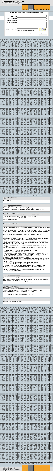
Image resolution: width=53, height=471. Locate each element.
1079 (39, 92)
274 (18, 51)
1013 (4, 89)
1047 (51, 90)
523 (35, 63)
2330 (13, 170)
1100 (48, 93)
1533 (51, 120)
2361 (51, 171)
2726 (23, 195)
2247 (33, 164)
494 (18, 62)
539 (21, 64)
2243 (22, 164)
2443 (28, 177)
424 (9, 59)
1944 (42, 146)
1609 (10, 125)
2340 (42, 170)
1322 (13, 108)
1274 (31, 104)
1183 (28, 99)
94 (11, 42)
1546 (36, 121)
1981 (45, 148)
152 (42, 44)
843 (11, 80)
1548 (42, 121)
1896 (7, 143)
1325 (22, 108)
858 (47, 80)
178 (52, 45)
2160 (42, 159)
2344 (1, 171)
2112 (7, 157)
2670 (7, 191)
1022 (31, 89)
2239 (10, 164)
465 (2, 61)
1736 (13, 133)
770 (47, 75)
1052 (13, 91)
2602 (19, 187)
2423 (22, 176)
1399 (28, 112)
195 (40, 46)
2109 (51, 156)
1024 (36, 89)
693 (21, 72)
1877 (4, 142)
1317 (51, 107)
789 (40, 76)
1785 (51, 135)
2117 (22, 157)
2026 (19, 151)
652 (28, 70)
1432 (19, 114)
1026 (42, 89)
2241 (16, 164)
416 (42, 58)
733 (11, 74)
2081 (22, 154)
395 (44, 56)
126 (32, 43)
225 (6, 49)
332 (52, 53)
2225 (22, 163)
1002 (25, 88)
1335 (51, 108)
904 (52, 82)
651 (25, 70)
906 (4, 83)
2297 (22, 168)
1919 (22, 144)
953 (11, 85)
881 (49, 81)
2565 (16, 184)
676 (32, 71)
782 (23, 76)
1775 (22, 135)
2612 (48, 187)
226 (9, 49)
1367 (39, 110)
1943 (39, 146)
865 (11, 81)
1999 (45, 149)
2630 (48, 188)
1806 (7, 138)
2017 (45, 150)
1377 (16, 111)
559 (16, 65)
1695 (51, 130)
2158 (36, 159)
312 (4, 53)
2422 (19, 176)
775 (6, 76)
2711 (22, 193)
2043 (16, 152)
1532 (48, 120)
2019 (51, 150)
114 (4, 43)
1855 (45, 140)
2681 (39, 191)
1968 (7, 148)
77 (32, 41)
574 (52, 65)
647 (16, 70)
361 (16, 55)
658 (42, 70)
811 (40, 78)
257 (30, 50)
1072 (19, 92)
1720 (19, 132)
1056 (25, 91)
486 (52, 61)
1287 (16, 105)
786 (32, 76)
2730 (35, 195)
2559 (51, 183)
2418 (7, 176)
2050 (36, 152)
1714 (1, 132)
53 (40, 40)
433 (30, 59)
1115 (39, 94)
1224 (42, 101)
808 (32, 78)
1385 (39, 111)
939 (30, 84)
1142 (13, 96)
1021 (28, 89)
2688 (7, 192)
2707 (10, 193)
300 (28, 52)
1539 (16, 121)
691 (16, 72)
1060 (36, 91)
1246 (1, 103)
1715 (4, 132)
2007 (16, 150)
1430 (13, 114)
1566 (42, 122)
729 (2, 74)
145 (25, 44)
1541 (22, 121)
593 (44, 66)
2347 (10, 171)
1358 (13, 110)
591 (40, 66)
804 (23, 78)
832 (37, 79)
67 (14, 41)
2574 (42, 184)
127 (35, 43)
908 (9, 83)
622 (9, 69)
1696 (1, 131)
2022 (7, 151)
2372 (31, 172)
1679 (4, 130)
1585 (45, 123)
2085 (33, 154)
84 (45, 41)
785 (30, 76)
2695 (28, 192)
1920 (25, 144)
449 (16, 60)
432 (28, 59)
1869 (33, 141)
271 (11, 51)
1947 (51, 146)
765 (35, 75)
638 (47, 69)
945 (44, 84)
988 (42, 86)
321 (25, 53)
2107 (45, 156)
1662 (7, 129)
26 (42, 39)
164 (18, 45)
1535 (4, 121)
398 (52, 56)
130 (42, 43)
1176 (7, 99)
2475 (16, 179)
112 (52, 42)
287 (49, 51)
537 (16, 64)
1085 (4, 93)
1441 (45, 114)
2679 (33, 191)
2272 (1, 167)
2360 (48, 171)
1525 (28, 120)
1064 (48, 91)
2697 (33, 192)
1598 (31, 124)
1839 (51, 139)
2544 (7, 183)
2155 (28, 159)
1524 (25, 120)
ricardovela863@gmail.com (13, 223)
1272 (25, 104)
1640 (48, 127)
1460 (48, 115)
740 (28, 74)
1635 (33, 127)
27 (44, 39)
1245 (51, 102)
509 (2, 63)
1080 (42, 92)
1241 (39, 102)
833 (40, 79)
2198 (48, 161)
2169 (16, 160)
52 (38, 40)
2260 (19, 166)
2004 (7, 150)
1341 (16, 109)
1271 (22, 104)
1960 (36, 147)
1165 (28, 98)
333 (2, 54)
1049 (4, 91)
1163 (22, 98)
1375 (10, 111)
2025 (16, 151)
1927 (45, 144)
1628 (13, 127)
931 (11, 84)
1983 (51, 148)
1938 (25, 146)
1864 (19, 141)
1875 (51, 141)
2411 (39, 174)
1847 (22, 140)
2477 (22, 179)
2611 (45, 187)
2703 (51, 192)
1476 (42, 117)
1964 (48, 147)
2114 (13, 157)
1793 (22, 137)
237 (35, 49)
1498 (1, 119)
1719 (16, 132)
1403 (39, 112)
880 (47, 81)
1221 (33, 101)
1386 (42, 111)
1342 (19, 109)
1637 (39, 127)
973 (6, 86)
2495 (22, 180)
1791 (16, 137)
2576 (48, 184)
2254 (1, 166)
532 (4, 64)
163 (16, 45)
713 (16, 73)
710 (9, 73)
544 (32, 64)
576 (4, 66)
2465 (39, 178)
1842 (7, 140)
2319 (33, 169)
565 (30, 65)
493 (16, 62)
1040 (31, 90)
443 (2, 60)
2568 (25, 184)
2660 (31, 190)
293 (11, 52)
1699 (10, 131)
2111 (4, 157)
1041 (33, 90)
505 (44, 62)
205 (11, 47)
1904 (31, 143)
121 (21, 43)
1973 (22, 148)
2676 (25, 191)
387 (25, 56)
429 (21, 59)
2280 (25, 167)
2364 (7, 172)
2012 (31, 150)
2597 (4, 187)
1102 (1, 94)
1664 (13, 129)
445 (6, 60)
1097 (39, 93)
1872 (42, 141)
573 (49, 65)
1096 (36, 93)
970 (52, 85)
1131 (33, 95)
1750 (1, 134)
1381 (28, 111)
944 (42, 84)
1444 (1, 115)
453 (25, 60)
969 (49, 85)
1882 (19, 142)
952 (9, 85)
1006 (36, 88)
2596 (1, 187)
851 (30, 80)
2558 (48, 183)
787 (35, 76)
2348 (13, 171)
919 (35, 83)
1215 (16, 101)
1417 (28, 113)
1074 (25, 92)
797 (6, 78)
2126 (48, 157)
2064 (25, 153)
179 (2, 46)
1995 (33, 149)
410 (28, 58)
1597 (28, 124)
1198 (19, 100)
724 (42, 73)
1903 (28, 143)
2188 (19, 161)
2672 (13, 191)
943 (40, 84)
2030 (31, 151)
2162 (48, 159)
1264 (1, 104)
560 (18, 65)
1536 (7, 121)
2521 (45, 181)
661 (49, 70)
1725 (33, 132)
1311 (33, 107)
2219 (4, 163)
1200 (25, 100)
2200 (1, 162)
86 (49, 41)
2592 (42, 186)
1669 (28, 129)
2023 (10, 151)
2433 (51, 176)
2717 (39, 193)
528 (47, 63)
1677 (51, 129)
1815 (33, 138)
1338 (7, 109)
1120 (1, 95)
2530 (19, 182)
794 (52, 76)
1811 (22, 138)
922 (42, 83)
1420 (36, 113)
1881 (16, 142)
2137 (28, 158)
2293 (10, 168)
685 (2, 72)
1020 (25, 89)
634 (37, 69)
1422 (42, 113)
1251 (16, 103)
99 (21, 42)
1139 (4, 96)
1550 (48, 121)
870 (23, 81)
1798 (36, 137)
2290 (1, 168)
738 (23, 74)
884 (4, 82)
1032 (7, 90)
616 (47, 68)
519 (25, 63)
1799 (39, 137)
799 (11, 78)
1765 (45, 134)
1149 (33, 96)
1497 (51, 118)
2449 (45, 177)
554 (4, 65)
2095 (10, 156)
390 (32, 56)
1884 (25, 142)
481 (40, 61)
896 (32, 82)
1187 (39, 99)
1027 (45, 89)
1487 (22, 118)
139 (11, 44)
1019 (22, 89)
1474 (36, 117)
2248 (36, 164)
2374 (36, 172)
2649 (51, 189)
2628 (42, 188)
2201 (4, 162)
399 (2, 58)
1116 (42, 94)
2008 (19, 150)
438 (42, 59)
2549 (22, 183)
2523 (51, 181)
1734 (7, 133)
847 (21, 80)
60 (1, 41)
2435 (4, 177)
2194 (36, 161)
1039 (28, 90)
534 (9, 64)
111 (49, 42)
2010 (25, 150)
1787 (4, 137)
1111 (28, 94)
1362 (25, 110)
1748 (48, 133)
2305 (45, 168)
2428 (36, 176)
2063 (22, 153)
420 (52, 58)
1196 (13, 100)
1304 (13, 107)
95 (13, 42)
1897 (10, 143)
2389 (28, 173)
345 (30, 54)
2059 (10, 153)
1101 (51, 93)
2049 (33, 152)
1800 (42, 137)
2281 (28, 167)
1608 (7, 125)
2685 (51, 191)
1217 (22, 101)
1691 (39, 130)
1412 (13, 113)
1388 (48, 111)
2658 (25, 190)
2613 (51, 187)
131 (44, 43)
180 (4, 46)
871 (25, 81)
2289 (51, 167)
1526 (31, 120)
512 (9, 63)
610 (32, 68)
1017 (16, 89)
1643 (4, 128)
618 (52, 68)
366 (28, 55)
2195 (39, 161)
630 (28, 69)
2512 (19, 181)
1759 (28, 134)
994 (4, 88)
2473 (10, 179)
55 (44, 40)
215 (35, 47)
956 (18, 85)
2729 (32, 195)
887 (11, 82)
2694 (25, 192)
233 (25, 49)
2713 (28, 193)
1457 (39, 115)
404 (14, 58)
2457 (16, 178)
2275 (10, 167)
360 (14, 55)
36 (8, 40)
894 (28, 82)
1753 (10, 134)
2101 (28, 156)
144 (23, 44)
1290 (25, 105)
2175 (33, 160)
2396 (48, 173)
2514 (25, 181)
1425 (51, 113)
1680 (7, 130)
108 (42, 42)
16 (24, 39)
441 (49, 59)
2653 (10, 190)
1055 (22, 91)
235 (30, 49)
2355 (33, 171)
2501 (39, 180)
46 (27, 40)
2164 (1, 160)
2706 (7, 193)
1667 (22, 129)
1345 (28, 109)
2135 (22, 158)
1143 (16, 96)
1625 (4, 127)
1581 (33, 123)
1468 (19, 117)
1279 (45, 104)
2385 (16, 173)
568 (37, 65)
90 (4, 42)
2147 (4, 159)
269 (6, 51)
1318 (1, 108)
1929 (51, 144)
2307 (51, 168)
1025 (39, 89)
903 (49, 82)
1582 (36, 123)
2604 (25, 187)
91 (6, 42)
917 (30, 83)
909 (11, 83)
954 (14, 85)
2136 (25, 158)
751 (2, 75)
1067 (4, 92)
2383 (10, 173)
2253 (51, 164)
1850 (31, 140)
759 (21, 75)
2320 (36, 169)
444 (4, 60)
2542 (1, 183)
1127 (22, 95)
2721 (51, 193)
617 (49, 68)
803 (21, 78)
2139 (33, 158)
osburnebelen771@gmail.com (12, 213)
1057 (28, 91)
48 (31, 40)
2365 (10, 172)
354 (52, 54)
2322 (42, 169)
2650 (1, 190)
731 (6, 74)
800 (14, 78)
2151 (16, 159)
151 (40, 44)
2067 (33, 153)
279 (30, 51)
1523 (22, 120)
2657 (22, 190)
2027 (22, 151)
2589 (33, 186)
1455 (33, 115)
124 (28, 43)
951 (6, 85)
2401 (10, 174)
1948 (1, 147)
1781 (39, 135)
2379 (51, 172)
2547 (16, 183)
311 (2, 53)
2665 (45, 190)
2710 (19, 193)
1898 (13, 143)
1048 (1, 91)
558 (14, 65)
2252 (48, 164)
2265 (33, 166)
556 (9, 65)
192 (32, 46)
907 (6, 83)
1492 (36, 118)
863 (6, 81)
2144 (48, 158)
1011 (51, 88)
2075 (4, 154)
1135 (45, 95)
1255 (28, 103)
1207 (45, 100)
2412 (42, 174)
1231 (10, 102)
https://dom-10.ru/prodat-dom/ (11, 300)
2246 (31, 164)
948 (52, 84)
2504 (48, 180)
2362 (1, 172)
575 (2, 66)
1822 (1, 139)
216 (37, 47)
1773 (16, 135)
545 (35, 64)
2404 (19, 174)
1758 (25, 134)
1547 (39, 121)
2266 (36, 166)
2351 (22, 171)
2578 (1, 186)
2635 (10, 189)
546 (37, 64)
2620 (19, 188)
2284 (36, 167)
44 (23, 40)
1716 (7, 132)
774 (4, 76)
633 (35, 69)
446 (9, 60)
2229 (33, 163)
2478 (25, 179)
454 (28, 60)
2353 (28, 171)
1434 (25, 114)
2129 (4, 158)
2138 (31, 158)
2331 (16, 170)
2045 (22, 152)
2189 (22, 161)
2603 (22, 187)
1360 (19, 110)
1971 (16, 148)
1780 (36, 135)
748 (47, 74)
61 (3, 41)
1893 (51, 142)
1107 (16, 94)
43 (21, 40)
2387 (22, 173)
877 (40, 81)
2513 (22, 181)
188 (23, 46)
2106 (42, 156)
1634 (31, 127)
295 (16, 52)
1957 (28, 147)
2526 (7, 182)
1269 (16, 104)
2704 (1, 193)
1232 (13, 102)
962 (32, 85)
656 (37, 70)
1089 (16, 93)
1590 (7, 124)
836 (47, 79)
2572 (36, 184)
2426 (31, 176)
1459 (45, 115)
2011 (28, 150)
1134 (42, 95)
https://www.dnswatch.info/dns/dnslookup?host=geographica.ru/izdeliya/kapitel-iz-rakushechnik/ (25, 214)
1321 (10, 108)
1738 (19, 133)
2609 (39, 187)
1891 (45, 142)
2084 (31, 154)
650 (23, 70)
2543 (4, 183)
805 (25, 78)
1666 (19, 129)
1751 (4, 134)
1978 (36, 148)
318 (18, 53)
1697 (4, 131)
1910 (48, 143)
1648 (19, 128)
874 (32, 81)
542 (28, 64)
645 (11, 70)
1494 (42, 118)
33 (3, 40)
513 (11, 63)
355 (2, 55)
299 (25, 52)
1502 (13, 119)
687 (6, 72)
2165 (4, 160)
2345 (4, 171)
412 (32, 58)
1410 (7, 113)
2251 (45, 164)
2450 (48, 177)
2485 (45, 179)
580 (14, 66)
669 (16, 71)
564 (28, 65)
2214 (42, 162)
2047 (28, 152)
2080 (19, 154)
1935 (16, 146)
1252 (19, 103)
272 (14, 51)
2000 (48, 149)
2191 (28, 161)
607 (25, 68)
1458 (42, 115)
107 (40, 42)
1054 (19, 91)
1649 (22, 128)
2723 (15, 195)
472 (18, 61)
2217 (51, 162)
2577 (51, 184)
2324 (48, 169)
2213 (39, 162)
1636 (36, 127)
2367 (16, 172)
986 (37, 86)
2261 (22, 166)
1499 (4, 119)
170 (32, 45)
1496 (48, 118)
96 (15, 42)
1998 (42, 149)
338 (14, 54)
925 (49, 83)
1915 (10, 144)
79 (36, 41)
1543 (28, 121)
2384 (13, 173)
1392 (7, 112)
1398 (25, 112)
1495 (45, 118)
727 (49, 73)
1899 (16, 143)
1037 (22, 90)
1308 (25, 107)
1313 (39, 107)
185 (16, 46)
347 (35, 54)
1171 (45, 98)
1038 (25, 90)
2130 (7, 158)
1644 (7, 128)
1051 (10, 91)
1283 (4, 105)
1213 (10, 101)
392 (37, 56)
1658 (48, 128)
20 (31, 39)
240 (42, 49)
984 (32, 86)
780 (18, 76)
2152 (19, 159)
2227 (28, 163)
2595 (51, 186)
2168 (13, 160)
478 (32, 61)
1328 (31, 108)
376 (52, 55)
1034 (13, 90)
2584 (19, 186)
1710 (42, 131)
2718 (42, 193)
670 (18, 71)
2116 (19, 157)
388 (28, 56)
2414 (48, 174)
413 (35, 58)
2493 (16, 180)
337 (11, 54)
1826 (13, 139)
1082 (48, 92)
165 (21, 45)
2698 (36, 192)
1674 (42, 129)
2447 (39, 177)
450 (18, 60)
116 (9, 43)
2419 (10, 176)
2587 (28, 186)
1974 (25, 148)
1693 (45, 130)
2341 (45, 170)
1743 (33, 133)
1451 (22, 115)
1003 (27, 88)
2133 (16, 158)
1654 (36, 128)
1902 (25, 143)
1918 (19, 144)
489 (6, 62)
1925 (39, 144)
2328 (7, 170)
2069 (39, 153)
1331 (39, 108)
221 (49, 47)
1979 (39, 148)
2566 (19, 184)
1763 (39, 134)
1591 (10, 124)
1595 (22, 124)
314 (9, 53)
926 (52, 83)
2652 (7, 190)
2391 (33, 173)
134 (52, 43)
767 (40, 75)
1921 (28, 144)
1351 (45, 109)
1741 (28, 133)
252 (18, 50)
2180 (48, 160)
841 (6, 80)
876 (37, 81)
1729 (45, 132)
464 (52, 60)
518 (23, 63)
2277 (16, 167)
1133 (39, 95)
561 (21, 65)
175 (44, 45)
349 (40, 54)
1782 (42, 135)
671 (21, 71)
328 (42, 53)
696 (28, 72)
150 (37, 44)
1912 (1, 144)
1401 (33, 112)
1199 (22, 100)
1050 (7, 91)
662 (52, 70)
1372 (1, 111)
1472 (31, 117)
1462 (1, 117)
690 (14, 72)
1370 (48, 110)
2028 (25, 151)
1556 (13, 122)
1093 (28, 93)
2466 (42, 178)
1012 (1, 89)
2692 (19, 192)
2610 (42, 187)
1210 (1, 101)
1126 (19, 95)
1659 (51, 128)
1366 (36, 110)
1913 (4, 144)
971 (2, 86)
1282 (1, 105)
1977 (33, 148)
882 (52, 81)
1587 (51, 123)
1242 (42, 102)
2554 (36, 183)
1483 (10, 118)
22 (35, 39)
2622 (25, 188)
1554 (7, 122)
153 (44, 44)
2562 (7, 184)
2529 (16, 182)
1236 (25, 102)
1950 (7, 147)
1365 (33, 110)
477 (30, 61)
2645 (39, 189)
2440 (19, 177)
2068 (36, 153)
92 (8, 42)
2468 (48, 178)
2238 (7, 164)
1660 (1, 129)
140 (14, 44)
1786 (1, 137)
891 (21, 82)
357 (6, 55)
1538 (13, 121)
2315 (22, 169)
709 (6, 73)
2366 (13, 172)
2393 (39, 173)
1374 (7, 111)
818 (4, 79)
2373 (33, 172)
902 (47, 82)
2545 (10, 183)
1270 (19, 104)
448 (14, 60)
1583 (39, 123)
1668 (25, 129)
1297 (45, 105)
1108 (19, 94)
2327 (4, 170)
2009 (22, 150)
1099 (45, 93)
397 (49, 56)
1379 (22, 111)
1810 (19, 138)
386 (23, 56)
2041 (10, 152)
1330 (36, 108)
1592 (13, 124)
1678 (1, 130)
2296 (19, 168)
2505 (51, 180)
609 (30, 68)
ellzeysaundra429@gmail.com (14, 275)
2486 (48, 179)
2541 (51, 182)
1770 (7, 135)
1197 (16, 100)
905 (2, 83)
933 (16, 84)
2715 (33, 193)
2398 (1, 174)
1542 (25, 121)
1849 (28, 140)
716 (23, 73)
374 (47, 55)
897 (35, 82)
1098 (42, 93)
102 (28, 42)
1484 (13, 118)
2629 (45, 188)
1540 (19, 121)
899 (40, 82)
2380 (1, 173)
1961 (39, 147)
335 (6, 54)
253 (21, 50)
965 (40, 85)
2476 (19, 179)
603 (16, 68)
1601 (39, 124)
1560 (25, 122)
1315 (45, 107)
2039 (4, 152)
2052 (42, 152)
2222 (13, 163)
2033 (39, 151)
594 (47, 66)
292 (9, 52)
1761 (33, 134)
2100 (25, 156)
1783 (45, 135)
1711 (45, 131)
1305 (16, 107)
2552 (31, 183)
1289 (22, 105)
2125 (45, 157)
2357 (39, 171)
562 (23, 65)
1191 (51, 99)
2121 (33, 157)
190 (28, 46)
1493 (39, 118)
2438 (13, 177)
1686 (25, 130)
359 (11, 55)
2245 (28, 164)
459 (40, 60)
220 (47, 47)
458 (37, 60)
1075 (28, 92)
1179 (16, 99)
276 (23, 51)
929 (6, 84)
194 (37, 46)
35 (7, 40)
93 (10, 42)
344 (28, 54)
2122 (36, 157)
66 (12, 41)
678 (37, 71)
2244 (25, 164)
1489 (28, 118)
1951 (10, 147)
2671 (10, 191)
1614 (25, 125)
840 (4, 80)
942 (37, 84)
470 (14, 61)
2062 (19, 153)
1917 (16, 144)
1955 (22, 147)
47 (29, 40)
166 (23, 45)
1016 (13, 89)
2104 (36, 156)
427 (16, 59)
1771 (10, 135)
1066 (1, 92)
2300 (31, 168)
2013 (33, 150)
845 (16, 80)
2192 (31, 161)
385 (21, 56)
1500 (7, 119)
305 (40, 52)
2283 (33, 167)
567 (35, 65)
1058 (31, 91)
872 (28, 81)
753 (6, 75)
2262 (25, 166)
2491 (10, 180)
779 (16, 76)
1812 (25, 138)
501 (35, 62)
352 (47, 54)
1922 (31, 144)
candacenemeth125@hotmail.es (14, 205)
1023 (33, 89)
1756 (19, 134)
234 (28, 49)
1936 (19, 146)
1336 (1, 109)
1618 (36, 125)
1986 (7, 149)
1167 (33, 98)
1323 (16, 108)
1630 (19, 127)
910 (14, 83)
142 (18, 44)
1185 (33, 99)
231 (21, 49)
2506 (1, 181)
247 (6, 50)
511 (6, 63)
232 (23, 49)
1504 (19, 119)
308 (47, 52)
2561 (4, 184)
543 (30, 64)
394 (42, 56)
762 (28, 75)
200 (52, 46)
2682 (42, 191)
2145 (51, 158)
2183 (4, 161)
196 (42, 46)
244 (52, 49)
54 (42, 40)
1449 (16, 115)
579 (11, 66)
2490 (7, 180)
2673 (16, 191)
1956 (25, 147)
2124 (42, 157)
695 (25, 72)
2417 (4, 176)
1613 (22, 125)
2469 (51, 178)
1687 (28, 130)
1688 (31, 130)
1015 (10, 89)
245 (2, 50)
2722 (12, 195)
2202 (7, 162)
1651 (28, 128)
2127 (51, 157)
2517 (33, 181)
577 (6, 66)
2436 (7, 177)
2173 (28, 160)
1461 (51, 115)
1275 (33, 104)
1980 (42, 148)
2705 (4, 193)
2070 (42, 153)
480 (37, 61)
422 (4, 59)
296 (18, 52)
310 (52, 52)
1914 (7, 144)
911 (16, 83)
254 (23, 50)
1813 (28, 138)
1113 (33, 94)
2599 (10, 187)
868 (18, 81)
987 (40, 86)
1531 (45, 120)
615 (44, 68)
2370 (25, 172)
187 (21, 46)
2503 (45, 180)
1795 (28, 137)
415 (40, 58)
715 (21, 73)
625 (16, 69)
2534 (31, 182)
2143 (45, 158)
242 (47, 49)
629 (25, 69)
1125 (16, 95)
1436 (31, 114)
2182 (1, 161)
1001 (22, 88)
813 (44, 78)
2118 (25, 157)
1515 (51, 119)
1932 (7, 146)
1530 (42, 120)
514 (14, 63)
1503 (16, 119)
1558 (19, 122)
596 (52, 66)
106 (37, 42)
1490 (31, 118)
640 (52, 69)
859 (49, 80)
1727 (39, 132)
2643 (33, 189)
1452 (25, 115)
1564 (36, 122)
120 (18, 43)
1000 (19, 88)
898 (37, 82)
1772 (13, 135)
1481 (4, 118)
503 (40, 62)
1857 (51, 140)
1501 (10, 119)
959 (25, 85)
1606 (1, 125)
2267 (39, 166)
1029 (51, 89)
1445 (4, 115)
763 (30, 75)
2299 (28, 168)
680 (42, 71)
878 (42, 81)
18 (28, 39)
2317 (28, 169)
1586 (48, 123)
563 (25, 65)
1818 (42, 138)
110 (47, 42)
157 (2, 45)
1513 (45, 119)
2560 (1, 184)
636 (42, 69)
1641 (51, 127)
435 (35, 59)
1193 (4, 100)
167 (25, 45)
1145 (22, 96)
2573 (39, 184)
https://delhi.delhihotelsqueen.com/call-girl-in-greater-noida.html (18, 276)
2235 (51, 163)
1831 (28, 139)
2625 (33, 188)
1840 (1, 140)
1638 (42, 127)
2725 (20, 195)
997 (11, 88)
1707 (33, 131)
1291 (28, 105)
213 (30, 47)
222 (52, 47)
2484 (42, 179)
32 (1, 40)
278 (28, 51)
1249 (10, 103)
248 (9, 50)
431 (25, 59)
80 (38, 41)
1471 (28, 117)
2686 (1, 192)
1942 (36, 146)
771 (49, 75)
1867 (28, 141)
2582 (13, 186)
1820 (48, 138)
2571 (33, 184)
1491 (33, 118)
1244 (48, 102)
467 (6, 61)
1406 (48, 112)
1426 (1, 114)
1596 (25, 124)
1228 (1, 102)
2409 (33, 174)
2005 (10, 150)
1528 (36, 120)
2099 (22, 156)
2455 (10, 178)
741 (30, 74)
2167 (10, 160)
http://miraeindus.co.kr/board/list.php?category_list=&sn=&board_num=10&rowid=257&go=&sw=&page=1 (17, 288)
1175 (4, 99)
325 (35, 53)
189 (25, 46)
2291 (4, 168)
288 (52, 51)
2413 (45, 174)
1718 (13, 132)
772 (52, 75)
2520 (42, 181)
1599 (33, 124)
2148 (7, 159)
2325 (51, 169)
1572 (7, 123)
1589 (4, 124)
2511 (16, 181)
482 (42, 61)
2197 (45, 161)
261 (40, 50)
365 (25, 55)
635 (40, 69)
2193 (33, 161)
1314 (42, 107)
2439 (16, 177)
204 (9, 47)
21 (33, 39)
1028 (48, 89)
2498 (31, 180)
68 (16, 41)
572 (47, 65)
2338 (36, 170)
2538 (42, 182)
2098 (19, 156)
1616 (31, 125)
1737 (16, 133)
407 (21, 58)
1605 (51, 124)
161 (11, 45)
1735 (10, 133)
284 (42, 51)
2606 (31, 187)
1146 (25, 96)
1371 (51, 110)
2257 (10, 166)
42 (20, 40)
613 (40, 68)
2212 (36, 162)
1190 (48, 99)
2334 (25, 170)
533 (6, 64)
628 (23, 69)
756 (14, 75)
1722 (25, 132)
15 (22, 39)
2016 (42, 150)
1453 (28, 115)
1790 (13, 137)
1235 (22, 102)
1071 (16, 92)
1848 (25, 140)
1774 (19, 135)
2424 (25, 176)
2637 (16, 189)
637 (44, 69)
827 (25, 79)
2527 (10, 182)
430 (23, 59)
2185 (10, 161)
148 (32, 44)
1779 (33, 135)
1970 (13, 148)
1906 (36, 143)
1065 (51, 91)
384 (18, 56)
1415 (22, 113)
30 (50, 39)
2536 (36, 182)
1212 (7, 101)
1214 (13, 101)
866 (14, 81)
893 (25, 82)
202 (4, 47)
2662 (36, 190)
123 (25, 43)
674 (28, 71)
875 (35, 81)
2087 (39, 154)
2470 (1, 179)
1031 (4, 90)
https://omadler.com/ (9, 198)
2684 (48, 191)
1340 (13, 109)
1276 (36, 104)
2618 (13, 188)
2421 (16, 176)
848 (23, 80)
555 (6, 65)
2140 (36, 158)
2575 (45, 184)
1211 (4, 101)
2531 (22, 182)
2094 (7, 156)
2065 (28, 153)
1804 (1, 138)
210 (23, 47)
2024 (13, 151)
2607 (33, 187)
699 (35, 72)
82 (41, 41)
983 (30, 86)
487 (2, 62)
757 (16, 75)
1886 (31, 142)
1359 (16, 110)
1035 (16, 90)
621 (6, 69)
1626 (7, 127)
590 (37, 66)
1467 (16, 117)
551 (49, 64)
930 (9, 84)
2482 (36, 179)
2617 (10, 188)
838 (52, 79)
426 (14, 59)
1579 (28, 123)
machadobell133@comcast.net (12, 298)
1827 (16, 139)
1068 (7, 92)
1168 (36, 98)
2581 (10, 186)
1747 (45, 133)
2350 (19, 171)
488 (4, 62)
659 (44, 70)
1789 (10, 137)
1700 (13, 131)
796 (4, 78)
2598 (7, 187)
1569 (51, 122)
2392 (36, 173)
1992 (25, 149)
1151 (39, 96)
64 (8, 41)
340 (18, 54)
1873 (45, 141)
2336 (31, 170)
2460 (25, 178)
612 (37, 68)
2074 (1, 154)
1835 (39, 139)
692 (18, 72)
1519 (10, 120)
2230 (36, 163)
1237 (28, 102)
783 (25, 76)
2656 (19, 190)
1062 (42, 91)
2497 (28, 180)
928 (4, 84)
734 (14, 74)
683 (49, 71)
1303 (10, 107)
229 (16, 49)
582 (18, 66)
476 (28, 61)
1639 (45, 127)
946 (47, 84)
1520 (13, 120)
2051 (39, 152)
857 (44, 80)
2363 (4, 172)
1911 (51, 143)
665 (6, 71)
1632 (25, 127)
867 (16, 81)
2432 (48, 176)
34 (5, 40)
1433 (22, 114)
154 (47, 44)
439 (44, 59)
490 (9, 62)
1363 (28, 110)
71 (21, 41)
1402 (36, 112)
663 (2, 71)
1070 (13, 92)
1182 (25, 99)
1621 (45, 125)
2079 (16, 154)
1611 (16, 125)
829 (30, 79)
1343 (22, 109)
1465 (10, 117)
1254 (25, 103)
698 (32, 72)
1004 (30, 88)
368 (32, 55)
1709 (39, 131)
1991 (22, 149)
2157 (33, 159)
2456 (13, 178)
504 (42, 62)
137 (6, 44)
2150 (13, 159)
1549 (45, 121)
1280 (48, 104)
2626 (36, 188)
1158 (7, 98)
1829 (22, 139)
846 (18, 80)
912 (18, 83)
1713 (51, 131)
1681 (10, 130)
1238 (31, 102)
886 (9, 82)
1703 (22, 131)
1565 (39, 122)
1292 (31, 105)
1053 (16, 91)
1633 (28, 127)
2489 (4, 180)
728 (52, 73)
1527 (33, 120)
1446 (7, 115)
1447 (10, 115)
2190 (25, 161)
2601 (16, 187)
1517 (4, 120)
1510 (36, 119)
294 (14, 52)
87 (51, 41)
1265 (4, 104)
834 (42, 79)
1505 (22, 119)
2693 (22, 192)
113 (2, 43)
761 (25, 75)
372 (42, 55)
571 (44, 65)
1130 (31, 95)
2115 (16, 157)
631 (30, 69)
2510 (13, 181)
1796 (31, 137)
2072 (48, 153)
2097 (16, 156)
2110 (1, 157)
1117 (45, 94)
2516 (31, 181)
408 (23, 58)
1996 (36, 149)
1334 (48, 108)
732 (9, 74)
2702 (48, 192)
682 (47, 71)
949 (2, 85)
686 (4, 72)
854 (37, 80)
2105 (39, 156)
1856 (48, 140)
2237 (4, 164)
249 (11, 50)
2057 (4, 153)
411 (30, 58)
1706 (31, 131)
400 (4, 58)
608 (28, 68)
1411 (10, 113)
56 (45, 40)
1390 (1, 112)
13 (18, 39)
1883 (22, 142)
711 (11, 73)
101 (25, 42)
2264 (31, 166)
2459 (22, 178)
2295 (16, 168)
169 (30, 45)
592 (42, 66)
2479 (28, 179)
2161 (45, 159)
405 (16, 58)
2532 (25, 182)
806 (28, 78)
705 (49, 72)
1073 (22, 92)
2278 (19, 167)
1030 (1, 90)
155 (49, 44)
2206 (19, 162)
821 (11, 79)
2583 (16, 186)
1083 (51, 92)
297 (21, 52)
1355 (4, 110)
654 (32, 70)
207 (16, 47)
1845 (16, 140)
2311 (10, 169)
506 (47, 62)
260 (37, 50)
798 (9, 78)
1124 (13, 95)
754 (9, 75)
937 (25, 84)
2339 (39, 170)
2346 (7, 171)
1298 (48, 105)
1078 (36, 92)
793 (49, 76)
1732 (1, 133)
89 (2, 42)
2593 (45, 186)
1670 (31, 129)
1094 (31, 93)
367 (30, 55)
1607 (4, 125)
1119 (51, 94)
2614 (1, 188)
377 (2, 56)
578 (9, 66)
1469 (22, 117)
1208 (48, 100)
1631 (22, 127)
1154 (48, 96)
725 (44, 73)
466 (4, 61)
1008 (42, 88)
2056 (1, 153)
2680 (36, 191)
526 (42, 63)
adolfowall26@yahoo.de (12, 197)
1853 (39, 140)
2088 (42, 154)
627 (21, 69)
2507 (4, 181)
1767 (51, 134)
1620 (42, 125)
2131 (10, 158)
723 (40, 73)
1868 (31, 141)
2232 (42, 163)
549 (44, 64)
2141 (39, 158)
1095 (33, 93)
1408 (1, 113)
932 (14, 84)
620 (4, 69)
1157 (4, 98)
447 (11, 60)
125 (30, 43)
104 (33, 42)
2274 (7, 167)
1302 (7, 107)
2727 (26, 195)
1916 (13, 144)
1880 (13, 142)
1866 (25, 141)
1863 (16, 141)
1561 (28, 122)
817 (2, 79)
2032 (36, 151)
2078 (13, 154)
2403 (16, 174)
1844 (13, 140)
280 (32, 51)
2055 (51, 152)
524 (37, 63)
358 (9, 55)
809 (35, 78)
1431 (16, 114)
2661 (33, 190)
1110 (25, 94)
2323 (45, 169)
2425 (28, 176)
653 (30, 70)
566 (32, 65)
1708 (36, 131)
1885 (28, 142)
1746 (42, 133)
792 (47, 76)
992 (52, 86)
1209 (51, 100)
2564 (13, 184)
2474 (13, 179)
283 (40, 51)
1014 (7, 89)
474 (23, 61)
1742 (31, 133)
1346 (31, 109)
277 (25, 51)
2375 (39, 172)
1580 (31, 123)
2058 (7, 153)
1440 (42, 114)
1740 (25, 133)
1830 (25, 139)
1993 (28, 149)
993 (2, 88)
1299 (51, 105)
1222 (36, 101)
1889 (39, 142)
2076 (7, 154)
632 (32, 69)
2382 (7, 173)
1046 (48, 90)
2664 (42, 190)
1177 (10, 99)
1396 (19, 112)
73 (25, 41)
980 (23, 86)
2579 (4, 186)
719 (30, 73)
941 (35, 84)
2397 (51, 173)
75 (29, 41)
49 (32, 40)
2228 (31, 163)
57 (47, 40)
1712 (48, 131)
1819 (45, 138)
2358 (42, 171)
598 (4, 68)
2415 (51, 174)
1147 (28, 96)
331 (49, 53)
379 (6, 56)
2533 (28, 182)
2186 (13, 161)
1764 (42, 134)
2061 (16, 153)
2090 (48, 154)
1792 (19, 137)
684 (52, 71)
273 (16, 51)
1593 (16, 124)
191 (30, 46)
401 (6, 58)
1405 (45, 112)
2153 (22, 159)
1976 (31, 148)
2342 (48, 170)
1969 (10, 148)
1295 (39, 105)
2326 (1, 170)
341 (21, 54)
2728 (29, 195)
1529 (39, 120)
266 (52, 50)
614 (42, 68)
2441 (22, 177)
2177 (39, 160)
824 (18, 79)
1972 (19, 148)
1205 (39, 100)
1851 (33, 140)
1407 (51, 112)
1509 (33, 119)
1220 (31, 101)
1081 (45, 92)
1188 (42, 99)
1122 (7, 95)
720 (32, 73)
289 (2, 52)
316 (14, 53)
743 (35, 74)
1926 (42, 144)
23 (37, 39)
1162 (19, 98)
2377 (45, 172)
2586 (25, 186)
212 (28, 47)
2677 (28, 191)
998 (14, 88)
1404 (42, 112)
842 (9, 80)
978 (18, 86)
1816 (36, 138)
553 (2, 65)
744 (37, 74)
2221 (10, 163)
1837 (45, 139)
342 (23, 54)
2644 (36, 189)
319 (21, 53)
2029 (28, 151)
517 (21, 63)
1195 (10, 100)
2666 (48, 190)
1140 (7, 96)
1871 (39, 141)
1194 (7, 100)
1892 (48, 142)
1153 (45, 96)
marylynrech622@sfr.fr (12, 286)
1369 (45, 110)
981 (25, 86)
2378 (48, 172)
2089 (45, 154)
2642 (31, 189)
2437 (10, 177)
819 (6, 79)
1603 (45, 124)
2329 (10, 170)
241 (44, 49)
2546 (13, 183)
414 (37, 58)
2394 (42, 173)
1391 (4, 112)
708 (4, 73)
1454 (31, 115)
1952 (13, 147)
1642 (1, 128)
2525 (4, 182)
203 (6, 47)
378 (4, 56)
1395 (16, 112)
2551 (28, 183)
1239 (33, 102)
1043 (39, 90)
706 (52, 72)
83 (43, 41)
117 (11, 43)
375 (49, 55)
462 (47, 60)
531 (2, 64)
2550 (25, 183)
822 (14, 79)
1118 (48, 94)
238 (37, 49)
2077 (10, 154)
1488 (25, 118)
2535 (33, 182)
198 (47, 46)
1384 (36, 111)
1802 (48, 137)
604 (18, 68)
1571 (4, 123)
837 (49, 79)
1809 (16, 138)
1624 (1, 127)
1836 (42, 139)
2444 (31, 177)
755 (11, 75)
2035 (45, 151)
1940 (31, 146)
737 (21, 74)
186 (18, 46)
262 (42, 50)
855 (40, 80)
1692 (42, 130)
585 (25, 66)
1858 (1, 141)
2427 (33, 176)
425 (11, 59)
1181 (22, 99)
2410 (36, 174)
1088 (13, 93)
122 (23, 43)
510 (4, 63)
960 (28, 85)
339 (16, 54)
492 (14, 62)
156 (52, 44)
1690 (36, 130)
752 (4, 75)
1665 (16, 129)
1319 (4, 108)
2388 (25, 173)
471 (16, 61)
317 (16, 53)
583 (21, 66)
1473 (33, 117)
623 (11, 69)
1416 (25, 113)
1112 (31, 94)
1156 (1, 98)
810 (37, 78)
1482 (7, 118)
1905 (33, 143)
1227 (51, 101)
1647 (16, 128)
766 (37, 75)
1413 (16, 113)
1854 (42, 140)
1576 (19, 123)
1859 (4, 141)
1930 (1, 146)
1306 (19, 107)
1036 (19, 90)
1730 (48, 132)
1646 (13, 128)
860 (52, 80)
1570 (1, 123)
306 (42, 52)
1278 (42, 104)
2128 (1, 158)
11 (15, 39)
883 (2, 82)
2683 (45, 191)
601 (11, 68)
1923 (33, 144)
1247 (4, 103)
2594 (48, 186)
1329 (33, 108)
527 (44, 63)
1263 (51, 103)
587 (30, 66)
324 (32, 53)
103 (30, 42)
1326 (25, 108)
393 (40, 56)
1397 (22, 112)
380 (9, 56)
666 (9, 71)
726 (47, 73)
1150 (36, 96)
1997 (39, 149)
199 (49, 46)
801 (16, 78)
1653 (33, 128)
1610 (13, 125)
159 (6, 45)
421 (2, 59)
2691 (16, 192)
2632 (1, 189)
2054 (48, 152)
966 (42, 85)
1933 (10, 146)
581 (16, 66)
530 (52, 63)
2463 (33, 178)
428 (18, 59)
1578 (25, 123)
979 (21, 86)
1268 (13, 104)
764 (32, 75)
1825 (10, 139)
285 (44, 51)
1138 (1, 96)
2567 (22, 184)
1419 (33, 113)
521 (30, 63)
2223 (16, 163)
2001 (51, 149)
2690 (13, 192)
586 (28, 66)
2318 (31, 169)
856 (42, 80)
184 (14, 46)
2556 (42, 183)
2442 (25, 177)
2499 (33, 180)
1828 (19, 139)
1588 (1, 124)
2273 (4, 167)
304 (37, 52)
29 (48, 39)
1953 (16, 147)
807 (30, 78)
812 (42, 78)
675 (30, 71)
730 (4, 74)
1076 (31, 92)
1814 (31, 138)
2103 (33, 156)
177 (49, 45)
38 (12, 40)
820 (9, 79)
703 (44, 72)
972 (4, 86)
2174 (31, 160)
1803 (51, 137)
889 (16, 82)
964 (37, 85)
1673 (39, 129)
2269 (45, 166)
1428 (7, 114)
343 (25, 54)
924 (47, 83)
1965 (51, 147)
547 (40, 64)
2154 (25, 159)
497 (25, 62)
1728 (42, 132)
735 (16, 74)
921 (40, 83)
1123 (10, 95)
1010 (48, 88)
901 (44, 82)
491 (11, 62)
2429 (39, 176)
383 (16, 56)
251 (16, 50)
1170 (42, 98)
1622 (48, 125)
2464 (36, 178)
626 (18, 69)
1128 (25, 95)
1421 (39, 113)
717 (25, 73)
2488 (1, 180)
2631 (51, 188)
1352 (48, 109)
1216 (19, 101)
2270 (48, 166)
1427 (4, 114)
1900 (19, 143)
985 (35, 86)
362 (18, 55)
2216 (48, 162)
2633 (4, 189)
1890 (42, 142)
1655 (39, 128)
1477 (45, 117)
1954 (19, 147)
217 (40, 47)
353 (49, 54)
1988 (13, 149)
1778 (31, 135)
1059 (33, 91)
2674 (19, 191)
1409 (4, 113)
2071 (45, 153)
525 (40, 63)
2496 (25, 180)
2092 (1, 156)
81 (40, 41)
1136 (48, 95)
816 (52, 78)
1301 (4, 107)
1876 (1, 142)
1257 (33, 103)
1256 (31, 103)
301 (30, 52)
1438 (36, 114)
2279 (22, 167)
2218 (1, 163)
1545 (33, 121)
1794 (25, 137)
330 (47, 53)
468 (9, 61)
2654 (13, 190)
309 (49, 52)
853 (35, 80)
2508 (7, 181)
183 (11, 46)
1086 (7, 93)
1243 (45, 102)
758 (18, 75)
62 (5, 41)
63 (6, 41)
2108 (48, 156)
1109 (22, 94)
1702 (19, 131)
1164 (25, 98)
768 (42, 75)
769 (44, 75)
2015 (39, 150)
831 (35, 79)
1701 (16, 131)
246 (4, 50)
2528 (13, 182)
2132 (13, 158)
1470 (25, 117)
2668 (1, 191)
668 (14, 71)
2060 (13, 153)
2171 (22, 160)
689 (11, 72)
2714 (31, 193)
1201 (28, 100)
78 (34, 41)
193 (35, 46)
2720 (48, 193)
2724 (17, 195)
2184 (7, 161)
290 (4, 52)
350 (42, 54)
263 (44, 50)
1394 (13, 112)
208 (18, 47)
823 (16, 79)
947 (49, 84)
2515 (28, 181)
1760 (31, 134)
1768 (1, 135)
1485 (16, 118)
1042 (36, 90)
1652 (31, 128)
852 (32, 80)
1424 (48, 113)
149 (35, 44)
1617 (33, 125)
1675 (45, 129)
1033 (10, 90)
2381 (4, 173)
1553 (4, 122)
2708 (13, 193)
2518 (36, 181)
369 (35, 55)
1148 (31, 96)
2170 (19, 160)
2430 (42, 176)
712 (14, 73)
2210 (31, 162)
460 (42, 60)
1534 (1, 121)
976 (14, 86)
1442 (48, 114)
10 (13, 39)
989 (44, 86)
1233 (16, 102)
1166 (31, 98)
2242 (19, 164)
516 (18, 63)
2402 (13, 174)
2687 (4, 192)
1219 (28, 101)
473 (21, 61)
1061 (39, 91)
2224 (19, 163)
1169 (39, 98)
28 (46, 39)
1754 (13, 134)
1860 (7, 141)
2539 (45, 182)
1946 (48, 146)
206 (14, 47)
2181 (51, 160)
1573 (10, 123)
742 (32, 74)
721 (35, 73)
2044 (19, 152)
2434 (1, 177)
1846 (19, 140)
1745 (39, 133)
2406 (25, 174)
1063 (45, 91)
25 (40, 39)
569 (40, 65)
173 (40, 45)
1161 (16, 98)
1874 (48, 141)
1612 (19, 125)
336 (9, 54)
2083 (28, 154)
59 (51, 40)
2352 (25, 171)
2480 (31, 179)
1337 (4, 109)
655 (35, 70)
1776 (25, 135)
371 (40, 55)
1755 (16, 134)
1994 (31, 149)
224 (4, 49)
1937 (22, 146)
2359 (45, 171)
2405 (22, 174)
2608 (36, 187)
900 (42, 82)
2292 (7, 168)
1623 (51, 125)
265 (49, 50)
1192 (1, 100)
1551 (51, 121)
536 (14, 64)
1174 (1, 99)
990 (47, 86)
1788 (7, 137)
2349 (16, 171)
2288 (48, 167)
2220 (7, 163)
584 (23, 66)
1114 (36, 94)
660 (47, 70)
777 (11, 76)
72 (23, 41)
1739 (22, 133)
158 (4, 45)
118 (14, 43)
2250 (42, 164)
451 (21, 60)
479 (35, 61)
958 (23, 85)
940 (32, 84)
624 (14, 69)
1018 (19, 89)
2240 (13, 164)
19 (29, 39)
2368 (19, 172)
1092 (25, 93)
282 (37, 51)
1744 (36, 133)
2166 (7, 160)
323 (30, 53)
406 (18, 58)
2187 (16, 161)
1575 (16, 123)
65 (10, 41)
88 (0, 42)
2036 (48, 151)
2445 (33, 177)
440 (47, 59)
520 (28, 63)
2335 (28, 170)
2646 (42, 189)
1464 (7, 117)
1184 (31, 99)
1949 (4, 147)
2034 (42, 151)
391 (35, 56)
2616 (7, 188)
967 (44, 85)
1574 (13, 123)
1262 (48, 103)
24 (39, 39)
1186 (36, 99)
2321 (39, 169)
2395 (45, 173)
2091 (51, 154)
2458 (19, 178)
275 (21, 51)
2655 (16, 190)
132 (47, 43)
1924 (36, 144)
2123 (39, 157)
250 (14, 50)
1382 (31, 111)
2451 (51, 177)
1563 (33, 122)
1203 (33, 100)
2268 (42, 166)
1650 (25, 128)
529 (49, 63)
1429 (10, 114)
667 (11, 71)
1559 (22, 122)
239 (40, 49)
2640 (25, 189)
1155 (51, 96)
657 (40, 70)
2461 (28, 178)
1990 (19, 149)
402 (9, 58)
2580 (7, 186)
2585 (22, 186)
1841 (4, 140)
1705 (28, 131)
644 (9, 70)
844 (14, 80)
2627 (39, 188)
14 (20, 39)
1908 (42, 143)
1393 (10, 112)
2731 (38, 195)
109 (45, 42)
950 (4, 85)
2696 (31, 192)
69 (17, 41)
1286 (13, 105)
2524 (1, 182)
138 (9, 44)
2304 (42, 168)
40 (16, 40)
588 (32, 66)
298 (23, 52)
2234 (48, 163)
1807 (10, 138)
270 (9, 51)
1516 (1, 120)
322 (28, 53)
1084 (1, 93)
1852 (36, 140)
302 (32, 52)
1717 (10, 132)
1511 (39, 119)
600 (9, 68)
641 (2, 70)
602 (14, 68)
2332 (19, 170)
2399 (4, 174)
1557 (16, 122)
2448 (42, 177)
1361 (22, 110)
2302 (36, 168)
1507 (28, 119)
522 (32, 63)
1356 (7, 110)
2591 (39, 186)
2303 (39, 168)
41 (18, 40)
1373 (4, 111)
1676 (48, 129)
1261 (45, 103)
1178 (13, 99)
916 (28, 83)
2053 (45, 152)
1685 (22, 130)
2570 (31, 184)
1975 (28, 148)
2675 (22, 191)
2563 (10, 184)
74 (27, 41)
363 (21, 55)
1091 (22, 93)
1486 (19, 118)
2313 (16, 169)
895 (30, 82)
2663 (39, 190)
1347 (33, 109)
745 (40, 74)
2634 (7, 189)
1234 (19, 102)
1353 (51, 109)
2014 (36, 150)
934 (18, 84)
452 (23, 60)
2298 (25, 168)
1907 (39, 143)
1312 (36, 107)
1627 (10, 127)
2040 (7, 152)
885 (6, 82)
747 (44, 74)
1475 (39, 117)
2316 (25, 169)
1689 (33, 130)
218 (42, 47)
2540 (48, 182)
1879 (10, 142)
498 (28, 62)
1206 (42, 100)
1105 (10, 94)
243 (49, 49)
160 (9, 45)
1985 (4, 149)
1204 (36, 100)
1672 (36, 129)
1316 (48, 107)
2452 (1, 178)
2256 (7, 166)
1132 (36, 95)
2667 (51, 190)
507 (49, 62)
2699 (39, 192)
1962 (42, 147)
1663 (10, 129)
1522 (19, 120)
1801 (45, 137)
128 (37, 43)
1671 (33, 129)
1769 (4, 135)
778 (14, 76)
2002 (1, 150)
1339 (10, 109)
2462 (31, 178)
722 (37, 73)
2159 (39, 159)
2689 (10, 192)
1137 (51, 95)
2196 (42, 161)
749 (49, 74)
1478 (48, 117)
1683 (16, 130)
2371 (28, 172)
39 (14, 40)
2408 (31, 174)
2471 (4, 179)
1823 (4, 139)
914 (23, 83)
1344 (25, 109)
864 (9, 81)
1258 (36, 103)
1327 (28, 108)
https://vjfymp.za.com (9, 206)
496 (23, 62)
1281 (51, 104)
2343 (51, 170)
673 (25, 71)
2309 (4, 169)
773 (2, 76)
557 (11, 65)
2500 (36, 180)
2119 (28, 157)
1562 (31, 122)
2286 (42, 167)
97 (17, 42)
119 (16, 43)
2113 (10, 157)
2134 (19, 158)
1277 (39, 104)
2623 (28, 188)
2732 (41, 195)
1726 (36, 132)
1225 (45, 101)
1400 (31, 112)
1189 (45, 99)
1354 (1, 110)
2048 (31, 152)
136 (4, 44)
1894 (1, 143)
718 (28, 73)
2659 (28, 190)
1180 (19, 99)
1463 (4, 117)
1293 (33, 105)
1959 (33, 147)
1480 (1, 118)
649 (21, 70)
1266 (7, 104)
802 (18, 78)
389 (30, 56)
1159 (10, 98)
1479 (51, 117)
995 (7, 88)
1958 (31, 147)
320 (23, 53)
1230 (7, 102)
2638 (19, 189)
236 (32, 49)
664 (4, 71)
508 (52, 62)
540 (23, 64)
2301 (33, 168)
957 (21, 85)
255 (25, 50)
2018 (48, 150)
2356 (36, 171)
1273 (28, 104)
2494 (19, 180)
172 (37, 45)
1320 (7, 108)
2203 (10, 162)
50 (34, 40)
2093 (4, 156)
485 (49, 61)
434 (32, 59)
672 (23, 71)
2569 (28, 184)
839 (2, 80)
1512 (42, 119)
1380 (25, 111)
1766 (48, 134)
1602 (42, 124)
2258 (13, 166)
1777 (28, 135)
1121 (4, 95)
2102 (31, 156)
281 (35, 51)
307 (44, 52)
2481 (33, 179)
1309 (28, 107)
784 (28, 76)
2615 (4, 188)
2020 (1, 151)
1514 (48, 119)
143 (21, 44)
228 (14, 49)
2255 (4, 166)
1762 (36, 134)
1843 (10, 140)
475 (25, 61)
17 (26, 39)
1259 (39, 103)
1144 (19, 96)
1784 (48, 135)
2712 (25, 193)
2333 (22, 170)
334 (4, 54)
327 (40, 53)
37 (10, 40)
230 (18, 49)
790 (42, 76)
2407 (28, 174)
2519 (39, 181)
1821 (51, 138)
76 (30, 41)
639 (49, 69)
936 (23, 84)
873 (30, 81)
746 (42, 74)
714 (18, 73)
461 (44, 60)
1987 (10, 149)
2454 (7, 178)
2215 (45, 162)
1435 (28, 114)
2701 (45, 192)
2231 (39, 163)
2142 (42, 158)
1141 (10, 96)
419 (49, 58)
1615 (28, 125)
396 (47, 56)
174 (42, 45)
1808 (13, 138)
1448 (13, 115)
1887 (33, 142)
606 (23, 68)
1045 (45, 90)
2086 (36, 154)
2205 (16, 162)
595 (49, 66)
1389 (51, 111)
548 (42, 64)
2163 (51, 159)
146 (28, 44)
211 (25, 47)
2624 (31, 188)
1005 (33, 88)
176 (47, 45)
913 (21, 83)
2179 (45, 160)
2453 (4, 178)
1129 (28, 95)
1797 (33, 137)
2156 (31, 159)
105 (35, 42)
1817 (39, 138)
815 (49, 78)
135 (2, 44)
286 (47, 51)
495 (21, 62)
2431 (45, 176)
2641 (28, 189)
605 (21, 68)
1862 (13, 141)
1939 (28, 146)
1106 (13, 94)
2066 (31, 153)
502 (37, 62)
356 (4, 55)
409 (25, 58)
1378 (19, 111)
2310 (7, 169)
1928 (48, 144)
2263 (28, 166)
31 (52, 39)
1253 (22, 103)
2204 (13, 162)
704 (47, 72)
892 (23, 82)
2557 (45, 183)
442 (52, 59)
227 (11, 49)
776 (9, 76)
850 (28, 80)
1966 (1, 148)
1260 (42, 103)
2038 (1, 152)
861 (2, 81)
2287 (45, 167)
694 (23, 72)
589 (35, 66)
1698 (7, 131)
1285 (10, 105)
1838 (48, 139)
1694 (48, 130)
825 (21, 79)
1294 (36, 105)
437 (40, 59)
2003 (4, 150)
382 (14, 56)
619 (2, 69)
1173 (51, 98)
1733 (4, 133)
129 (40, 43)
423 (6, 59)
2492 (13, 180)
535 (11, 64)
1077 (33, 92)
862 (4, 81)
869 (21, 81)
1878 (7, 142)
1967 (4, 148)
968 (47, 85)
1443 (51, 114)
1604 (48, 124)
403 (11, 58)
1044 (42, 90)
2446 (36, 177)
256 (28, 50)
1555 (10, 122)
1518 (7, 120)
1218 (25, 101)
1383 (33, 111)
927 (2, 84)
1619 (39, 125)
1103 (4, 94)
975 (11, 86)
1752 (7, 134)
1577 (22, 123)
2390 (31, 173)
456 (32, 60)
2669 (4, 191)
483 (44, 61)
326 (37, 53)
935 (21, 84)
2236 (1, 164)
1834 (36, 139)
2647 (45, 189)
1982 (48, 148)
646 (14, 70)
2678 (31, 191)
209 (21, 47)
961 (30, 85)
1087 (10, 93)
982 (28, 86)
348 (37, 54)
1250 (13, 103)
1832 (31, 139)
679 (40, 71)
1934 (13, 146)
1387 (45, 111)
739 (25, 74)
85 (47, 41)
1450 (19, 115)
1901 (22, 143)
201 (2, 47)
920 (37, 83)
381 (11, 56)
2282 (31, 167)
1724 (31, 132)
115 (6, 43)
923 (44, 83)
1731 (51, 132)
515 (16, 63)
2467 (45, 178)
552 (52, 64)
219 (44, 47)
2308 (1, 169)
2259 (16, 166)
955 (16, 85)
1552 (1, 122)
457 (35, 60)
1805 (4, 138)
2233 (45, 163)
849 (25, 80)
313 (6, 53)
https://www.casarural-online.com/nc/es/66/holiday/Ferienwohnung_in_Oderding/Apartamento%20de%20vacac (21, 225)
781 (21, 76)
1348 (36, 109)
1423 (45, 113)
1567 (45, 122)
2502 (42, 180)
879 (44, 81)
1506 (25, 119)
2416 (1, 176)
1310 (31, 107)
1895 (4, 143)
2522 (48, 181)
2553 (33, 183)
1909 (45, 143)
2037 (51, 151)
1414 (19, 113)
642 (4, 70)
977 (16, 86)
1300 (1, 107)
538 (18, 64)
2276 (13, 167)
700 (37, 72)
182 (9, 46)
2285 (39, 167)
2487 (51, 179)
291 (6, 52)
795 (2, 78)
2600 (13, 187)
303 (35, 52)
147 (30, 44)
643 (6, 70)
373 (44, 55)
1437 (33, 114)
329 (44, 53)
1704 (25, 131)
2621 (22, 188)
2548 (19, 183)
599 (6, 68)
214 (32, 47)
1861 (10, 141)
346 (32, 54)
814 (47, 78)
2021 (4, 151)
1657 (45, 128)
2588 (31, 186)
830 (32, 79)
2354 (31, 171)
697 (30, 72)
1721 (22, 132)
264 (47, 50)
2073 (51, 153)
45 (25, 40)
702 (42, 72)
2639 (22, 189)
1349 (39, 109)
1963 (45, 147)
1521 (16, 120)
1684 (19, 130)
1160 (13, 98)
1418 (31, 113)
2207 (22, 162)
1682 (13, 130)
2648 (48, 189)
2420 (13, 176)
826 (23, 79)
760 (23, 75)
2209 (28, 162)
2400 (7, 174)
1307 (22, 107)
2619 (16, 188)
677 (35, 71)
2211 (33, 162)
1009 (45, 88)
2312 (13, 169)
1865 (22, 141)
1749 (51, 133)
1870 (36, 141)
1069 (10, 92)
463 (49, 60)
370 (37, 55)
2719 (45, 193)
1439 (39, 114)
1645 (10, 128)
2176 (36, 160)
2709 (16, 193)
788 (37, 76)
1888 (36, 142)
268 (4, 51)
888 (14, 82)
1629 (16, 127)
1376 (13, 111)
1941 (33, 146)
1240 (36, 102)
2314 (19, 169)
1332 (42, 108)
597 (2, 68)
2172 (25, 160)
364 (23, 55)
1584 (42, 123)
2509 (10, 181)
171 (35, 45)
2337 (33, 170)
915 (25, 83)
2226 (25, 163)
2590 (36, 186)
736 (18, 74)
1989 (16, 149)
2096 (13, 156)
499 (30, 62)
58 (49, 40)
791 (44, 76)
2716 (36, 193)
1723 (28, 132)
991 (49, 86)
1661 (4, 129)
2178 (42, 160)
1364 (31, 110)
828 (28, 79)
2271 (51, 166)
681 (44, 71)
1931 (4, 146)
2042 (13, 152)
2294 (13, 168)
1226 (48, 101)
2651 (4, 190)
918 (32, 83)
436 (37, 59)
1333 (45, 108)
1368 (42, 110)
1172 (48, 98)
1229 (4, 102)
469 (11, 61)
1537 (10, 121)
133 (49, 43)
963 (35, 85)
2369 (22, 172)
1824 (7, 139)
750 (52, 74)
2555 (39, 183)
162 (14, 45)
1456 (36, 115)
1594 (19, 124)
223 (2, 49)
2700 (42, 192)
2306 (48, 168)
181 (6, 46)
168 (28, 45)
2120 (31, 157)
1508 (31, 119)
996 (9, 88)
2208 (25, 162)
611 (35, 68)
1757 (22, 134)
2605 (28, 187)
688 (9, 72)
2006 (13, 150)
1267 (10, 104)
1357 (10, 110)
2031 (33, 151)
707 (2, 73)
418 (47, 58)
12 (16, 39)
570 (42, 65)
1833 (33, 139)
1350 (42, 109)
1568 (48, 122)
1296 (42, 105)
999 (16, 88)
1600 (36, 124)
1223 (39, 101)
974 (9, 86)
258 (32, 50)
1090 (19, 93)
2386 (19, 173)
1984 (1, 149)
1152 (42, 96)
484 (47, 61)
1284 (7, 105)
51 (36, 40)
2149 (10, 159)
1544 (31, 121)
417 (44, 58)
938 (28, 84)
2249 (39, 164)
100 (23, 42)
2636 (13, 189)
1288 (19, 105)
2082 (25, 154)
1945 (45, 146)
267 (2, 51)
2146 (1, 159)
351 (44, 54)
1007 (39, 88)
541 (25, 64)
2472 (7, 179)
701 (40, 72)
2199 (51, 161)
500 (32, 62)
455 (30, 60)
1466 (13, 117)
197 (44, 46)
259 (35, 50)
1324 (19, 108)
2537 (39, 182)
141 (16, 44)
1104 (7, 94)
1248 (7, 103)
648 (18, 70)
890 (18, 82)
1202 (31, 100)
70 (19, 41)
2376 (42, 172)
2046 (25, 152)
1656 (42, 128)
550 (47, 64)
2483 (39, 179)
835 (44, 79)
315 (11, 53)
